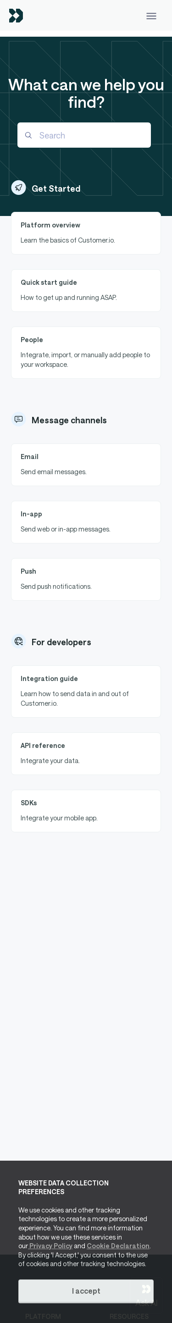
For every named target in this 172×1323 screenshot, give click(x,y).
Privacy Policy (50, 1246)
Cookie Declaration (118, 1246)
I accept (86, 1290)
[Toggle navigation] (151, 15)
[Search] (84, 135)
